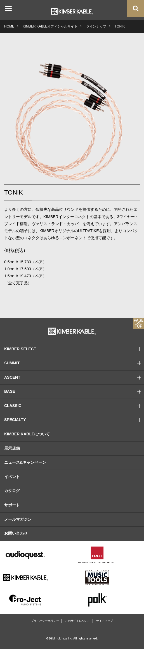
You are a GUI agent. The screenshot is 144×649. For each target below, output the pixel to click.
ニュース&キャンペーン (25, 462)
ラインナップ (96, 26)
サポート (12, 505)
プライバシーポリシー (45, 620)
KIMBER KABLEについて (27, 434)
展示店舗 (12, 448)
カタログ (12, 490)
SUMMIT (74, 363)
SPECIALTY (74, 420)
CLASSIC (74, 406)
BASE (74, 392)
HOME (9, 26)
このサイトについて (77, 620)
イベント (12, 476)
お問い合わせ (16, 533)
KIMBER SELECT (74, 349)
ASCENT (74, 378)
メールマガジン (18, 519)
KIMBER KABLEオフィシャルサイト (50, 26)
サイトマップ (104, 620)
